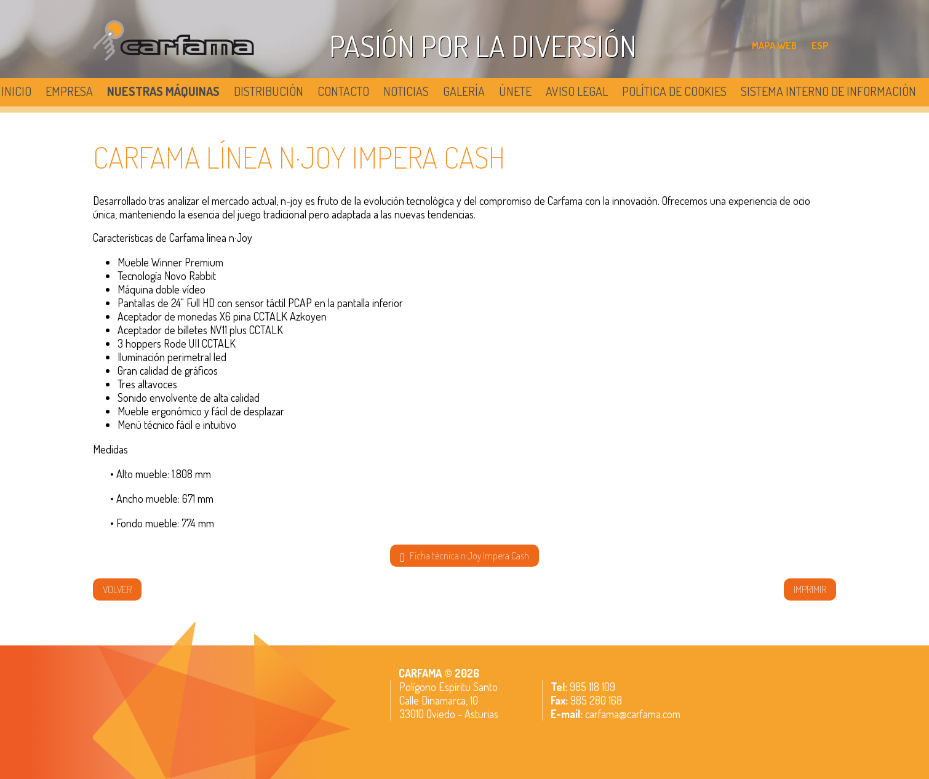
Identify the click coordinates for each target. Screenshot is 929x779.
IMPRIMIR (810, 589)
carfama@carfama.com (632, 714)
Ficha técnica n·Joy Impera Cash (464, 556)
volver (117, 589)
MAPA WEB (774, 45)
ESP (820, 45)
